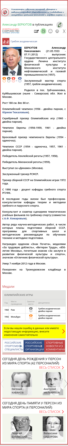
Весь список (49, 369)
